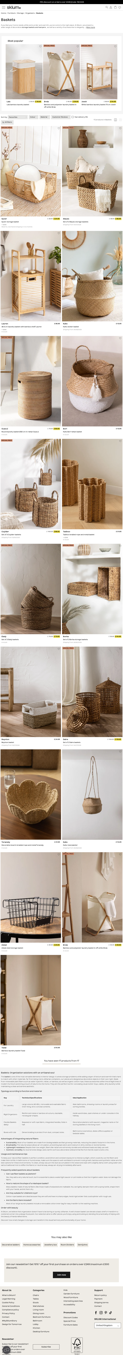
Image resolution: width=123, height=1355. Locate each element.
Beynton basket (8, 742)
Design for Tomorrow (12, 1324)
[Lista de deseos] (119, 7)
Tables (36, 1299)
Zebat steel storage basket (12, 948)
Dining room (38, 1313)
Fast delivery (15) (81, 117)
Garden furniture (71, 1294)
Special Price (70, 1321)
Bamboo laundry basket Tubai (13, 1051)
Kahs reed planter (70, 845)
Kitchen (36, 1328)
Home (3, 13)
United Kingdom (104, 1325)
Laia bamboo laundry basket (18, 105)
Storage (20, 13)
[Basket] (115, 7)
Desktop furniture (41, 1332)
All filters (7, 122)
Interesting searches (73, 1301)
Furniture (12, 13)
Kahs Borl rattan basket (72, 432)
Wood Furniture (71, 1297)
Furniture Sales (71, 1325)
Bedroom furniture (41, 1317)
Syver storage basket (10, 222)
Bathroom (37, 1321)
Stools (36, 1303)
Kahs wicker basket (71, 327)
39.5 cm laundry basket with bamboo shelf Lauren (22, 327)
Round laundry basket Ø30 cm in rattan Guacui (20, 432)
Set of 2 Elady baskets (10, 639)
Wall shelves (38, 1306)
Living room (38, 1310)
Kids (65, 1290)
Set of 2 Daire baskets (72, 742)
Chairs (36, 1295)
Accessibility (69, 1305)
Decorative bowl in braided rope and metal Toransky (23, 845)
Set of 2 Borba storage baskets (75, 639)
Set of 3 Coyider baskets (11, 534)
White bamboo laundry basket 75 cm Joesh (99, 105)
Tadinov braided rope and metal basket (78, 534)
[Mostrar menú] (3, 7)
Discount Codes (71, 1317)
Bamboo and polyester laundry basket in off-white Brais (85, 948)
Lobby (35, 1324)
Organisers (30, 13)
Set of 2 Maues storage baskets (75, 222)
